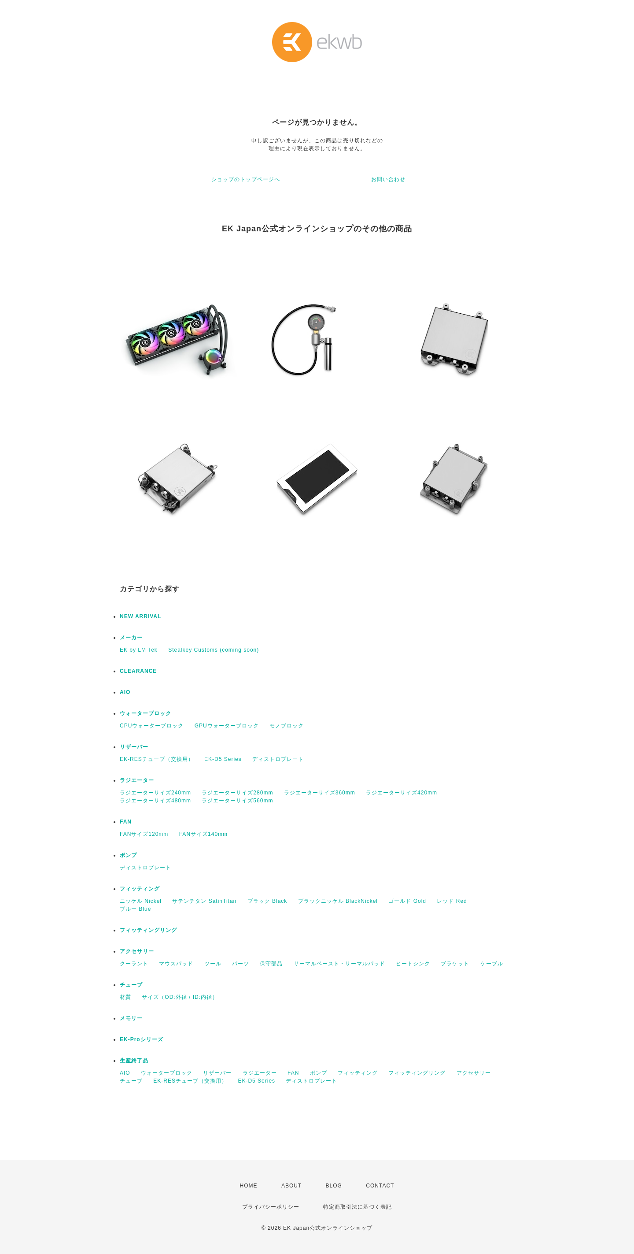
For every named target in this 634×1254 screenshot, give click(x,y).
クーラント (134, 964)
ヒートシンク (413, 964)
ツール (212, 964)
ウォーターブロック (145, 713)
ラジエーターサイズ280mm (237, 793)
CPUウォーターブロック (152, 726)
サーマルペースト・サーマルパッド (339, 964)
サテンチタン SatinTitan (204, 901)
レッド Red (452, 901)
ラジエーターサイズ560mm (237, 801)
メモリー (131, 1018)
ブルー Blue (135, 909)
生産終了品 (134, 1060)
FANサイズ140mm (203, 834)
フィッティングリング (148, 930)
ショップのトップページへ (245, 179)
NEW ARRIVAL (140, 616)
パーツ (240, 964)
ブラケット (455, 964)
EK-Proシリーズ (141, 1039)
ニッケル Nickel (141, 901)
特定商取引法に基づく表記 (357, 1207)
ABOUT (291, 1186)
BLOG (334, 1186)
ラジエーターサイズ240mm (155, 793)
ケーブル (491, 964)
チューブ (131, 985)
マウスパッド (176, 964)
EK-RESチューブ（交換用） (157, 759)
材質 (125, 997)
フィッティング (140, 889)
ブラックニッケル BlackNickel (338, 901)
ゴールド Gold (407, 901)
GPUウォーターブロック (227, 726)
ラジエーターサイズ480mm (155, 801)
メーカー (131, 637)
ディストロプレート (278, 759)
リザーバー (134, 747)
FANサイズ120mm (144, 834)
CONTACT (380, 1186)
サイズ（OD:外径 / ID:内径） (180, 997)
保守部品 (271, 964)
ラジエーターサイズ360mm (319, 793)
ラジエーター (137, 780)
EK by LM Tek (139, 650)
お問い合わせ (388, 179)
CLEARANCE (138, 671)
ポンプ (128, 855)
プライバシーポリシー (270, 1207)
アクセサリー (137, 951)
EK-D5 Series (223, 759)
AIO (125, 692)
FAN (126, 822)
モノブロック (286, 726)
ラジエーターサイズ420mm (401, 793)
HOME (249, 1186)
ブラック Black (267, 901)
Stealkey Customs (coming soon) (213, 650)
